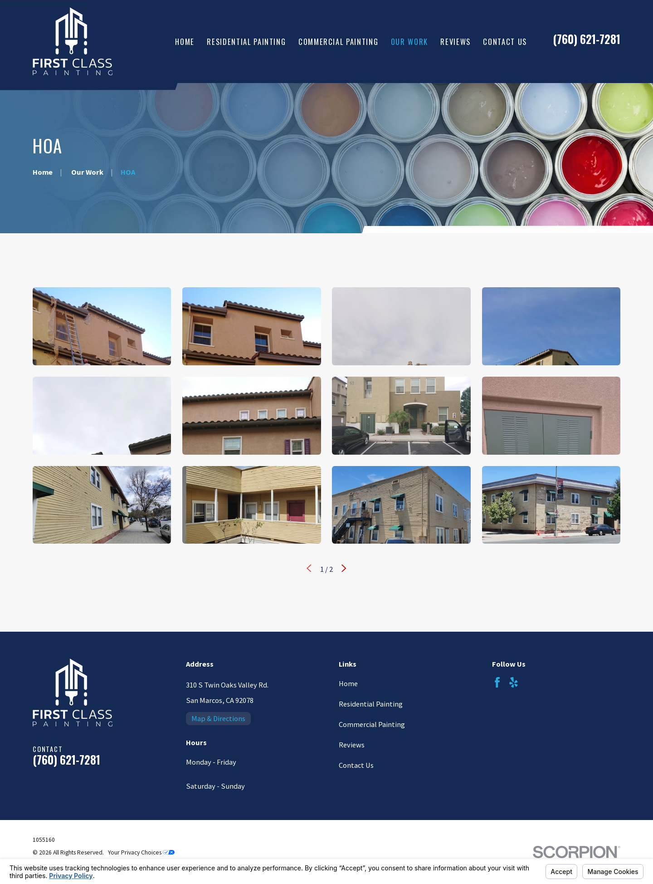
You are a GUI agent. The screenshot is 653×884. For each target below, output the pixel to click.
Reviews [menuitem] (455, 41)
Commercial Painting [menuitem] (338, 41)
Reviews (352, 744)
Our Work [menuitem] (409, 41)
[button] (102, 326)
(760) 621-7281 (586, 39)
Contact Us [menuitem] (504, 41)
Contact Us (356, 765)
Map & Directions (218, 718)
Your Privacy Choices (141, 852)
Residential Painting (371, 703)
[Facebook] (497, 682)
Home (348, 683)
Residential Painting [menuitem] (246, 41)
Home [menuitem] (185, 41)
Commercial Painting (372, 724)
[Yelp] (513, 682)
